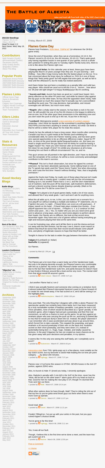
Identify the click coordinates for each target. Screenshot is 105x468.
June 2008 (6, 363)
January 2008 (7, 353)
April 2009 (6, 383)
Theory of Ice (7, 256)
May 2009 (6, 385)
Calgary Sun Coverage (12, 103)
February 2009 (8, 379)
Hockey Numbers (9, 288)
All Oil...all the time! (10, 203)
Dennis (43, 398)
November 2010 (8, 412)
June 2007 (6, 339)
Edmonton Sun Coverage (13, 130)
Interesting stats (35, 350)
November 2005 (8, 302)
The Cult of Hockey (10, 201)
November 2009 (8, 397)
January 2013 (7, 434)
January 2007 (7, 329)
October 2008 (7, 371)
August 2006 (7, 319)
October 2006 (7, 323)
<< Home (32, 448)
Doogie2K (6, 205)
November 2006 (8, 325)
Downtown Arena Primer (12, 79)
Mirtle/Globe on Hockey (11, 272)
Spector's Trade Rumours (12, 278)
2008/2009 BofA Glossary (13, 81)
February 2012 (8, 428)
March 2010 (7, 404)
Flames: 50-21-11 (9, 40)
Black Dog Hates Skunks (12, 197)
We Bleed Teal (8, 242)
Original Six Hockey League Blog (13, 283)
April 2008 (6, 359)
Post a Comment (35, 444)
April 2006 (6, 311)
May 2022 (6, 440)
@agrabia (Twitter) (10, 67)
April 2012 (6, 430)
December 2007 (8, 351)
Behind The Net (9, 158)
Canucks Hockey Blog (11, 228)
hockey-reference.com (11, 162)
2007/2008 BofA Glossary (13, 83)
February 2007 (8, 331)
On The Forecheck (9, 246)
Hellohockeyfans (47, 296)
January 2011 (7, 416)
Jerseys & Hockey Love (11, 234)
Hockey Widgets (9, 167)
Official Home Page (10, 97)
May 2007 (6, 337)
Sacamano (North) (10, 62)
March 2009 (7, 381)
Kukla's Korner (8, 274)
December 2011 (8, 426)
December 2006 (8, 327)
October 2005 (7, 300)
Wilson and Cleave (10, 210)
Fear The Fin (7, 240)
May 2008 (6, 361)
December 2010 (8, 414)
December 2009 (8, 399)
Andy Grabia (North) (10, 65)
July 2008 (6, 365)
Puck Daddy (7, 276)
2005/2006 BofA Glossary (13, 87)
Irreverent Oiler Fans (11, 193)
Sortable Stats (8, 150)
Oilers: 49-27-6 (8, 42)
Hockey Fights (8, 169)
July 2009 (6, 389)
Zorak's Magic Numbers (12, 160)
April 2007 (6, 335)
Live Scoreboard (9, 148)
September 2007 (9, 345)
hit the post (7, 218)
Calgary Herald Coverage (13, 105)
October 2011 (7, 424)
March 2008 (7, 357)
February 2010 (8, 402)
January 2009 (7, 377)
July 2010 (6, 408)
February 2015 (8, 436)
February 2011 (8, 418)
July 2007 (6, 341)
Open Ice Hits (8, 220)
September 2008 (9, 369)
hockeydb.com (8, 165)
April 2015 (6, 438)
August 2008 (7, 367)
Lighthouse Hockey (10, 262)
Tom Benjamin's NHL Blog (12, 226)
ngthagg (44, 357)
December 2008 (8, 375)
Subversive (45, 344)
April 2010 (6, 406)
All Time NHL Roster (11, 108)
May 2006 (6, 313)
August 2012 (7, 432)
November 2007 (8, 349)
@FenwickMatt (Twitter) (12, 60)
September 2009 (9, 393)
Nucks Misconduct (9, 232)
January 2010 (7, 401)
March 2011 (7, 420)
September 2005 (9, 298)
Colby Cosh (7, 208)
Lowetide (6, 195)
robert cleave (46, 276)
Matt (42, 385)
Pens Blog (6, 258)
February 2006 (8, 308)
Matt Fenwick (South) (11, 58)
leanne (43, 439)
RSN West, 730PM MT (60, 49)
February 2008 (8, 355)
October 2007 (7, 347)
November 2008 (8, 373)
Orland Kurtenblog (9, 230)
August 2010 (7, 410)
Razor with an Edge (10, 236)
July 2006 (6, 317)
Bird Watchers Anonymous (13, 266)
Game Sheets (8, 152)
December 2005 (8, 304)
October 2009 (7, 395)
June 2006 (6, 315)
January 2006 (7, 306)
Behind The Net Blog (10, 280)
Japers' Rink (7, 264)
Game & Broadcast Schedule (10, 100)
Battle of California (9, 238)
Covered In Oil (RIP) (11, 189)
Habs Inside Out (8, 254)
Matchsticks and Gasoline (13, 212)
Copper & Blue (8, 199)
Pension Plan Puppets (11, 252)
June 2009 (6, 387)
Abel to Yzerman (9, 244)
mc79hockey (7, 191)
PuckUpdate (7, 260)
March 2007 (7, 333)
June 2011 (6, 422)
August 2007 (7, 343)
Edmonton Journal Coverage (10, 127)
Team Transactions (10, 110)
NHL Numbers (8, 171)
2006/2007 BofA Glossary (13, 85)
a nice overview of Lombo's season (73, 121)
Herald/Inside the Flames (13, 216)
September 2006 (9, 321)
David (43, 408)
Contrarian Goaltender (11, 286)
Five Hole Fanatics (10, 214)
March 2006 (7, 310)
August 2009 (7, 391)
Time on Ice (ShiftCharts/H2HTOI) (11, 155)
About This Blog (9, 69)
